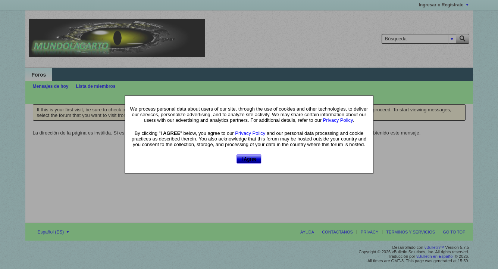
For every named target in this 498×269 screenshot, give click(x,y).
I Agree (248, 158)
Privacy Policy (338, 120)
